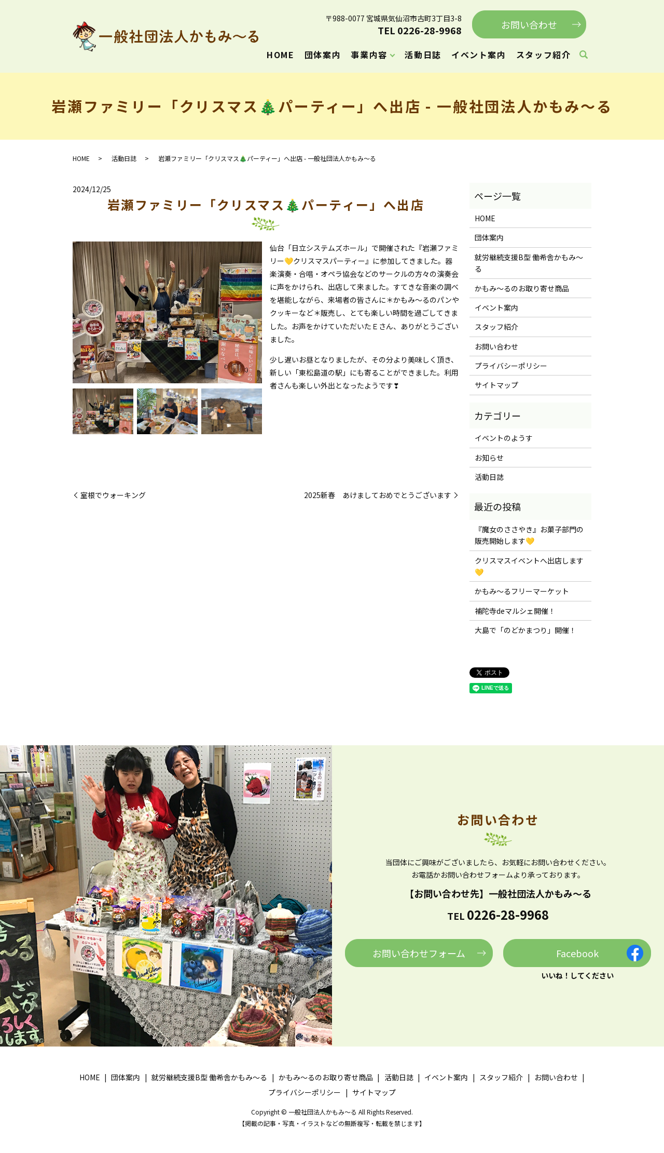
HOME (280, 54)
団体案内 (323, 54)
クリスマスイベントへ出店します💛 (529, 566)
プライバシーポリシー (511, 365)
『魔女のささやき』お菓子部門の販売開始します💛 (529, 535)
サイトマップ (496, 385)
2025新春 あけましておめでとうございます (377, 495)
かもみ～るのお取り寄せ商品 (522, 288)
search (583, 55)
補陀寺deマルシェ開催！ (515, 611)
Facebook (577, 953)
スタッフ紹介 (543, 54)
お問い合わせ (529, 24)
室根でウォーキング (113, 495)
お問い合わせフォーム (418, 953)
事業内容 (369, 54)
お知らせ (489, 457)
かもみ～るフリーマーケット (522, 591)
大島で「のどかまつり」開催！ (525, 630)
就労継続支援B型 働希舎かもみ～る (529, 263)
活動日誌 (423, 54)
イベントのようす (504, 438)
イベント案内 (478, 54)
